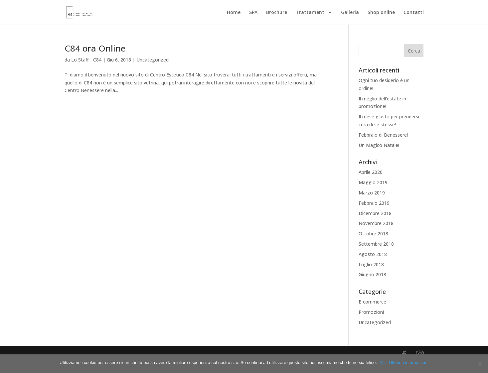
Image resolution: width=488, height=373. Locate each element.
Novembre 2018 (376, 223)
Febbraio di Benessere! (383, 135)
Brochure (276, 12)
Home (234, 12)
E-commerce (372, 302)
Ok (383, 362)
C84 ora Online (95, 48)
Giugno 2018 (372, 274)
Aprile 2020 (371, 172)
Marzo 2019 (372, 192)
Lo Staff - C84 (86, 60)
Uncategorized (152, 60)
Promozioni (371, 312)
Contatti (414, 12)
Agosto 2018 (373, 254)
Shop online (381, 12)
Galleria (350, 12)
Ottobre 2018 (373, 233)
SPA (253, 12)
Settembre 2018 (376, 244)
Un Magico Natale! (379, 145)
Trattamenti (311, 12)
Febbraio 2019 (374, 203)
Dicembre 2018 (375, 213)
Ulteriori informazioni (408, 362)
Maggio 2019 (373, 182)
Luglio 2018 (371, 264)
